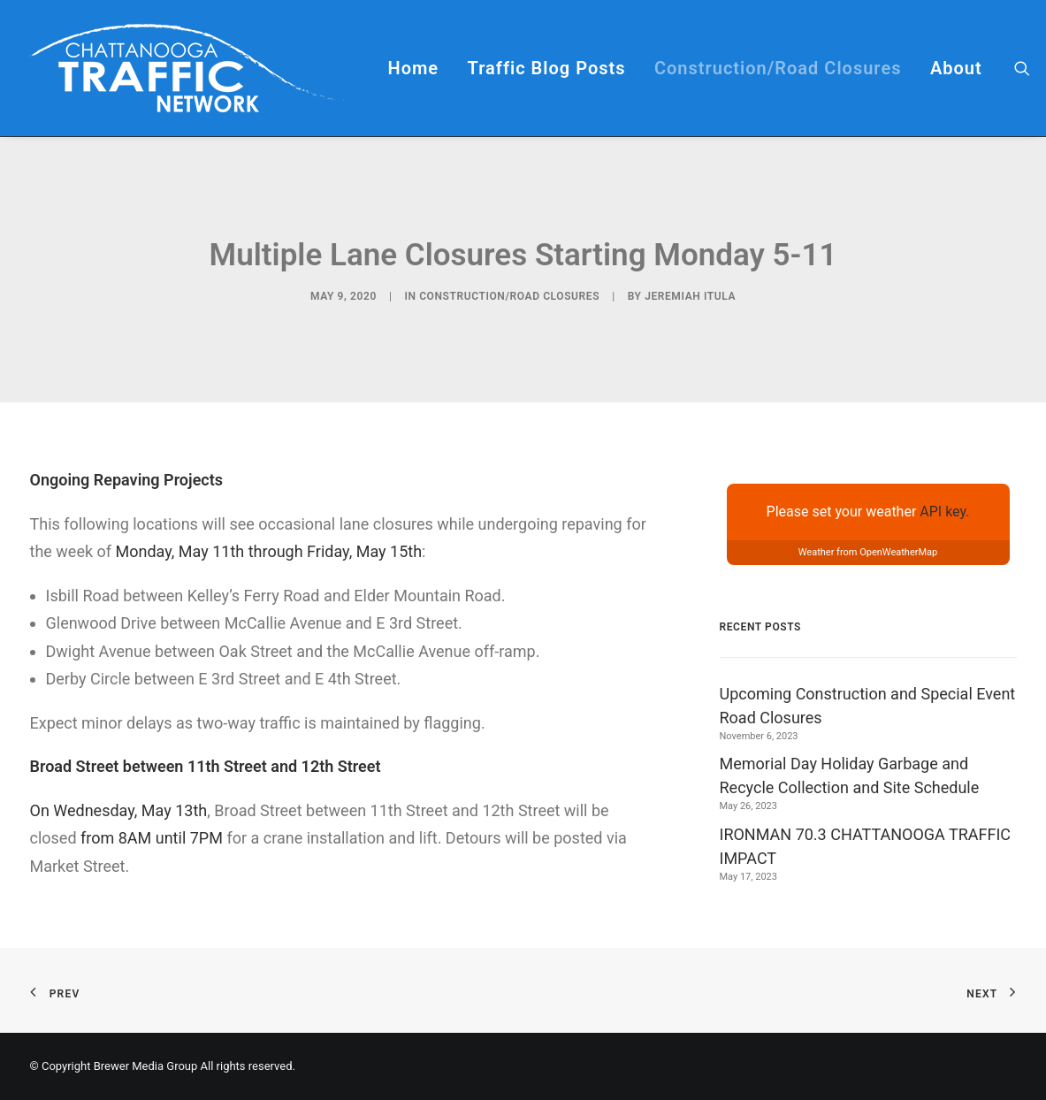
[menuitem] (414, 68)
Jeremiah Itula (690, 296)
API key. (944, 511)
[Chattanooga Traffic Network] (187, 68)
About (956, 68)
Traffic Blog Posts (547, 68)
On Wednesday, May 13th (119, 810)
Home (413, 68)
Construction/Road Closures (777, 68)
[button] (1022, 68)
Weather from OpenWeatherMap (868, 552)
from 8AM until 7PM (151, 838)
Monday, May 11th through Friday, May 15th (269, 551)
